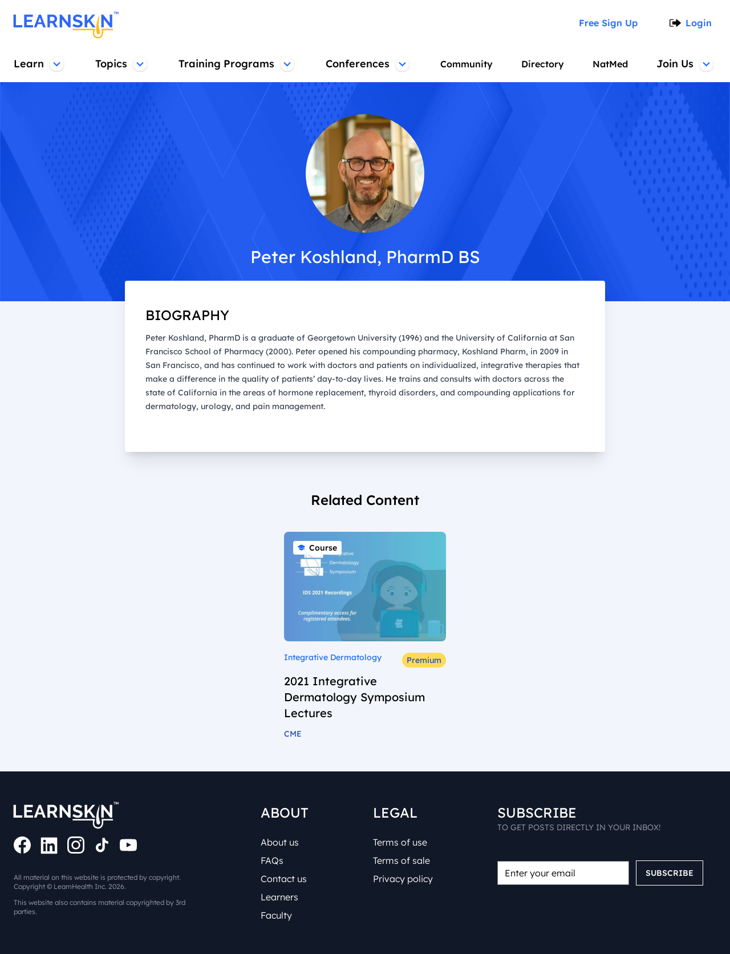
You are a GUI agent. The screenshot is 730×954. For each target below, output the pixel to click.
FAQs (273, 860)
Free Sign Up (612, 23)
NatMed (611, 64)
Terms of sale (403, 860)
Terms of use (402, 842)
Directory (542, 64)
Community (465, 64)
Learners (281, 897)
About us (281, 842)
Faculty (277, 915)
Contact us (285, 878)
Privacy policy (403, 878)
